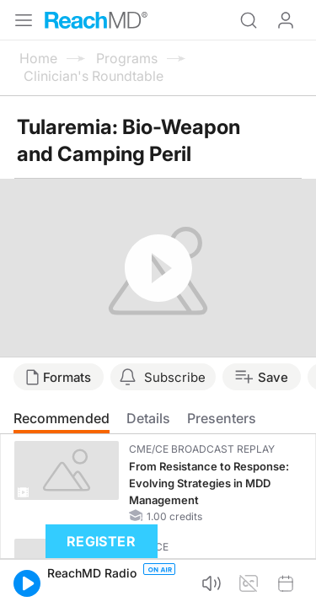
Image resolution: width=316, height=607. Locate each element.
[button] (26, 583)
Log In (286, 20)
